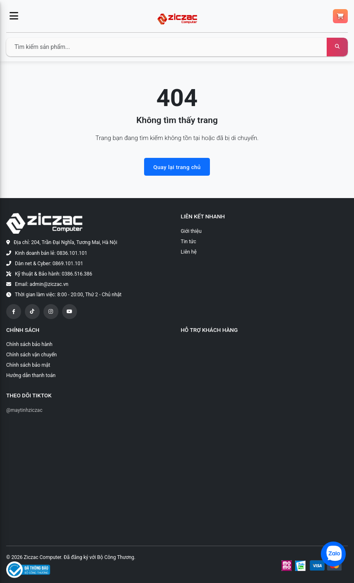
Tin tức (188, 241)
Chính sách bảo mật (28, 365)
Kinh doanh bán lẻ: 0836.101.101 (51, 253)
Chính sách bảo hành (29, 344)
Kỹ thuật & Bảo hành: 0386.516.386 (53, 274)
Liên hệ (189, 252)
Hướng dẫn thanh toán (30, 375)
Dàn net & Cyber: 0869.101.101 (49, 263)
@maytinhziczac (24, 410)
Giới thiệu (191, 231)
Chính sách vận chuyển (31, 355)
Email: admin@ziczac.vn (41, 284)
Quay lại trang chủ (176, 167)
